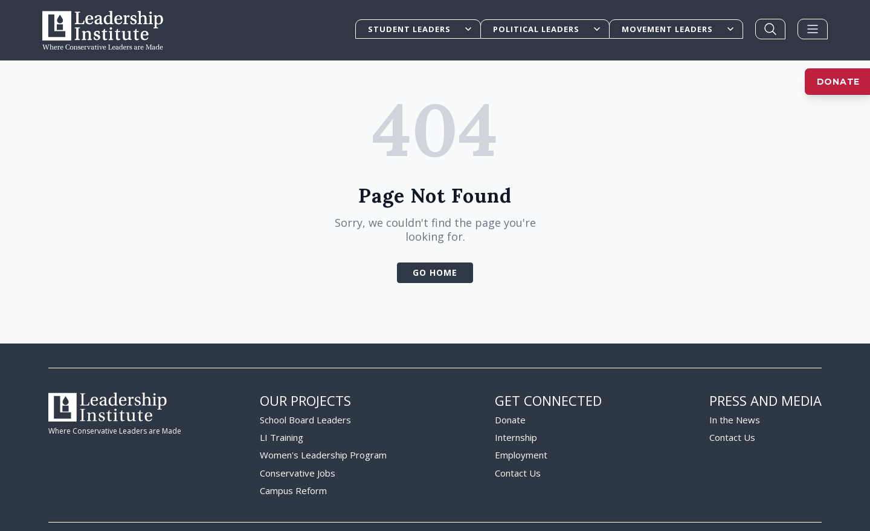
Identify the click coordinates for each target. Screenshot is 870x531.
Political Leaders (547, 29)
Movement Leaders (678, 29)
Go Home (435, 240)
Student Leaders (420, 29)
